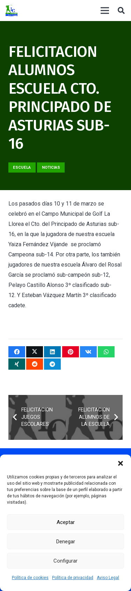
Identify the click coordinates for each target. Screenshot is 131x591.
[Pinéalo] (70, 351)
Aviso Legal (108, 577)
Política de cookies (30, 577)
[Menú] (105, 10)
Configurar (65, 561)
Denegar (65, 541)
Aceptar (66, 522)
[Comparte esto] (16, 351)
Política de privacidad (72, 577)
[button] (120, 463)
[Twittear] (34, 351)
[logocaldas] (11, 11)
